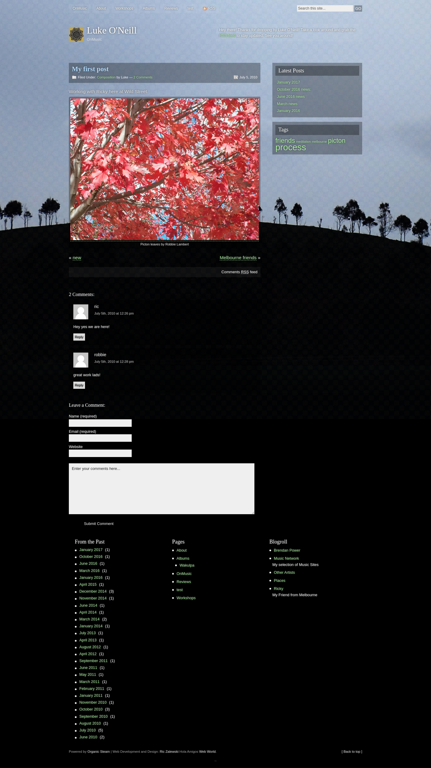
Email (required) (82, 432)
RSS (212, 8)
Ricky (278, 588)
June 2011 (88, 667)
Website (76, 447)
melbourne (319, 141)
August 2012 (90, 647)
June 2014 (88, 605)
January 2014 (91, 626)
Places (279, 580)
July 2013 (87, 633)
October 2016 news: (294, 89)
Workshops (124, 8)
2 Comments (142, 77)
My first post (90, 69)
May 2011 (87, 674)
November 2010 (93, 702)
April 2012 (88, 654)
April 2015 (88, 584)
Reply (79, 337)
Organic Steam (98, 751)
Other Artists (284, 572)
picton (336, 140)
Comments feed (239, 272)
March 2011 (89, 681)
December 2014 (93, 591)
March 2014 (89, 619)
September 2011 (93, 660)
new (77, 257)
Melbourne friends (238, 257)
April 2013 (88, 640)
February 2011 (91, 688)
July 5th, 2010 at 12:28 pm (114, 361)
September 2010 (93, 716)
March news (287, 103)
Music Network (286, 558)
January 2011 (91, 695)
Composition (106, 77)
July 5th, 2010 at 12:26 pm (114, 313)
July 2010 (87, 730)
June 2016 (88, 563)
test (190, 8)
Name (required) (83, 416)
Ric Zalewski (169, 751)
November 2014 (93, 598)
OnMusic (80, 8)
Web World (207, 751)
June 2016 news (291, 96)
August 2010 (90, 723)
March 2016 (89, 570)
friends (285, 140)
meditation (303, 141)
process (290, 147)
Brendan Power (287, 550)
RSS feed (227, 35)
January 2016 (288, 110)
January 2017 (288, 82)
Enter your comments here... (161, 488)
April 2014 (88, 612)
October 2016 (91, 556)
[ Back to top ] (352, 751)
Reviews (171, 8)
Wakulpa (187, 565)
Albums (149, 8)
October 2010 (91, 709)
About (101, 8)
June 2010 (88, 737)
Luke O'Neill (112, 30)
